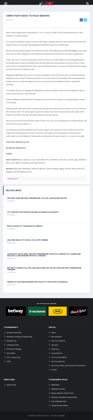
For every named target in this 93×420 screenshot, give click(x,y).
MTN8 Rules (55, 385)
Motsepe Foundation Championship (19, 337)
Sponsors (54, 345)
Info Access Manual (58, 341)
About (53, 332)
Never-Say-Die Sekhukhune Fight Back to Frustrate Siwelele (37, 282)
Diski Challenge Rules (59, 401)
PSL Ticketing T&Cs (58, 361)
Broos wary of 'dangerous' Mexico (25, 226)
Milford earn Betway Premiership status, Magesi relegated (37, 198)
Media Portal (11, 385)
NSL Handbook (56, 337)
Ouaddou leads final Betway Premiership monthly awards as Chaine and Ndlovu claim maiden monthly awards (44, 255)
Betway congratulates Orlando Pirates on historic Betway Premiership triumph (44, 269)
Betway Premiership (14, 332)
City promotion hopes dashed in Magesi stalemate (32, 212)
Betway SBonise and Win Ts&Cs (62, 393)
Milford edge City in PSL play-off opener (27, 240)
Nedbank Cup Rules (58, 389)
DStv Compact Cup (13, 357)
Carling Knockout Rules (59, 405)
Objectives (55, 349)
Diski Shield (11, 353)
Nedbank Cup (11, 341)
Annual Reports (56, 353)
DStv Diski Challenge (14, 349)
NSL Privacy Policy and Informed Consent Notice (68, 365)
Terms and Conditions (59, 357)
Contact (54, 370)
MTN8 (9, 361)
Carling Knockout (13, 345)
